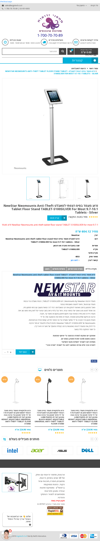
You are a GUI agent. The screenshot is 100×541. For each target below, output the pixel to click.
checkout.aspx (6, 1)
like (94, 361)
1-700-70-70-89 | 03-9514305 (16, 8)
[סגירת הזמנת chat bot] (30, 524)
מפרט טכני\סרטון (75, 269)
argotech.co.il (21, 536)
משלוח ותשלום (58, 269)
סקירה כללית (91, 269)
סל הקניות (94, 5)
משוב (47, 269)
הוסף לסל (27, 352)
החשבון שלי (81, 5)
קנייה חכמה (58, 218)
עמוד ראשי (93, 68)
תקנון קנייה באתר (58, 501)
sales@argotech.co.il (12, 5)
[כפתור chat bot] (6, 534)
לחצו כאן (74, 260)
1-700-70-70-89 (50, 35)
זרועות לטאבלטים (78, 68)
